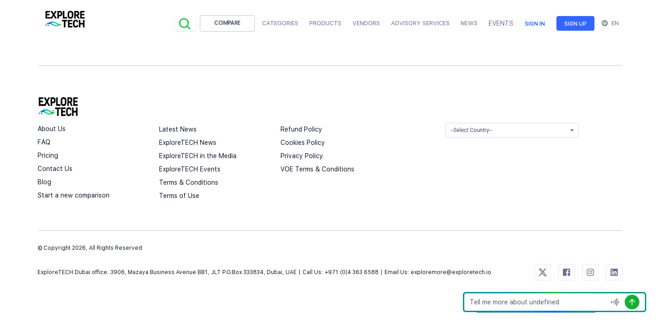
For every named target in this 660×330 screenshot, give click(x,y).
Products (325, 23)
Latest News (178, 129)
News (469, 23)
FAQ (44, 142)
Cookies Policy (302, 142)
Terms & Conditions (188, 182)
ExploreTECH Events (189, 169)
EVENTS (501, 23)
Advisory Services (420, 23)
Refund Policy (301, 129)
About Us (52, 128)
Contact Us (55, 168)
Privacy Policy (301, 156)
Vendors (366, 23)
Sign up (575, 24)
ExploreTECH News (187, 142)
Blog (44, 182)
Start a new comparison (74, 195)
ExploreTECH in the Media (197, 156)
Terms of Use (179, 195)
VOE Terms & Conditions (317, 169)
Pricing (48, 155)
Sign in (535, 24)
